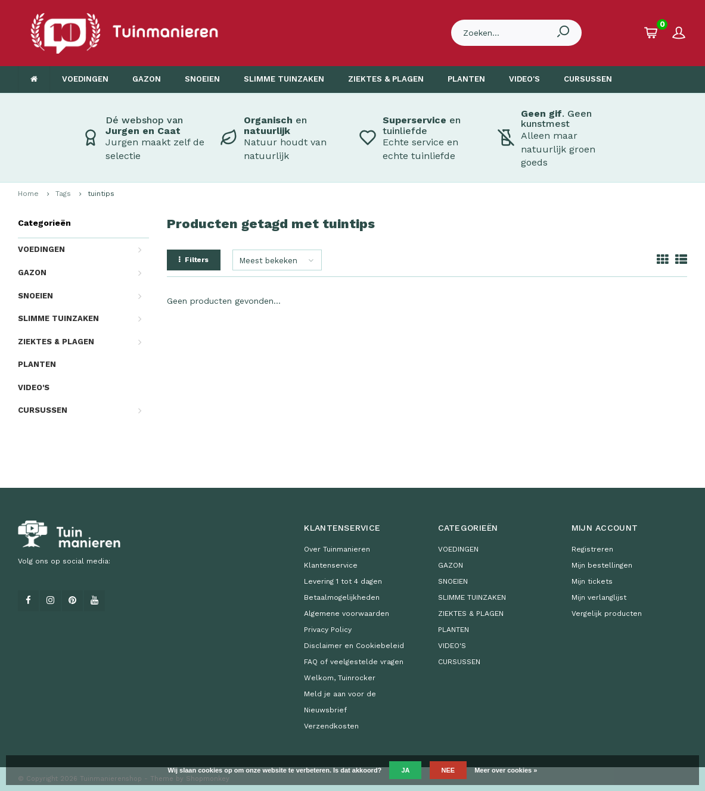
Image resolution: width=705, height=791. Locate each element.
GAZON (146, 78)
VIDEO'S (524, 78)
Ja (405, 770)
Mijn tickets (592, 581)
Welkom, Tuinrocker (339, 678)
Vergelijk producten (607, 613)
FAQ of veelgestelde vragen (353, 662)
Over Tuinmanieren (337, 549)
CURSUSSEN (588, 78)
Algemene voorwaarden (346, 613)
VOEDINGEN (85, 78)
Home (28, 193)
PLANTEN (466, 78)
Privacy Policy (328, 629)
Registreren (592, 549)
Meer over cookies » (505, 770)
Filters (194, 260)
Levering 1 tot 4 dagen (343, 581)
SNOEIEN (202, 78)
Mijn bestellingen (602, 565)
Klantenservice (331, 565)
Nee (448, 770)
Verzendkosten (331, 726)
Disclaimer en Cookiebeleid (354, 645)
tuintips (101, 193)
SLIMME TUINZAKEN (284, 78)
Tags (63, 193)
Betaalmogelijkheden (342, 597)
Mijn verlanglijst (599, 597)
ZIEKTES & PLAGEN (386, 78)
